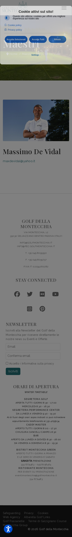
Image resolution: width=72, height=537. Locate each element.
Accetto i (30, 363)
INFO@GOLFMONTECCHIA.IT (36, 242)
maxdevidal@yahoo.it (19, 161)
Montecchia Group (15, 525)
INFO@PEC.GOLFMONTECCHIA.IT (36, 246)
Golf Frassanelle (13, 521)
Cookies (43, 513)
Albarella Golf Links (37, 517)
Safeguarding (11, 513)
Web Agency (11, 517)
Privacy (29, 513)
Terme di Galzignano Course (47, 521)
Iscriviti (13, 371)
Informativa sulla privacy (38, 363)
